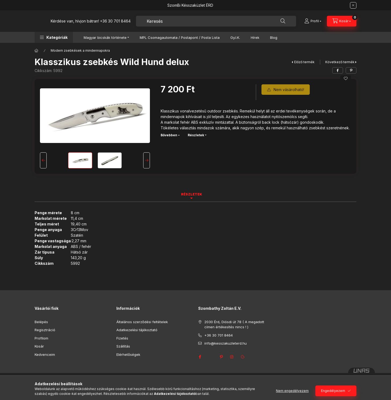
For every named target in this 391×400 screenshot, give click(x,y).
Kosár (39, 346)
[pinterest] (351, 70)
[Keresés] (283, 21)
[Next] (146, 160)
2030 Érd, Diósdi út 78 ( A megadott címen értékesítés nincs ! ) (234, 324)
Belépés (41, 322)
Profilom (41, 338)
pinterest (221, 357)
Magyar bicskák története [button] (105, 37)
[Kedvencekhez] (345, 78)
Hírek (255, 37)
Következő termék (340, 62)
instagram (232, 357)
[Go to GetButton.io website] (378, 394)
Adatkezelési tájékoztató (136, 330)
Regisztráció (45, 330)
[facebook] (337, 70)
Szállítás (123, 346)
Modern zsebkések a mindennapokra (80, 50)
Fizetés (122, 338)
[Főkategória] (36, 50)
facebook (199, 357)
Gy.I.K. (235, 37)
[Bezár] (353, 5)
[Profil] (313, 21)
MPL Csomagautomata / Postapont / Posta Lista (180, 37)
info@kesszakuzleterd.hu (225, 343)
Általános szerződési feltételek (142, 322)
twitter (210, 357)
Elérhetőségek (128, 354)
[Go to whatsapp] (378, 384)
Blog (273, 37)
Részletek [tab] (191, 194)
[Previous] (43, 160)
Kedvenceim (45, 354)
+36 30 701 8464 (115, 21)
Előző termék (304, 62)
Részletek (196, 135)
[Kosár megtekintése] (341, 21)
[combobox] (216, 21)
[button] (54, 37)
